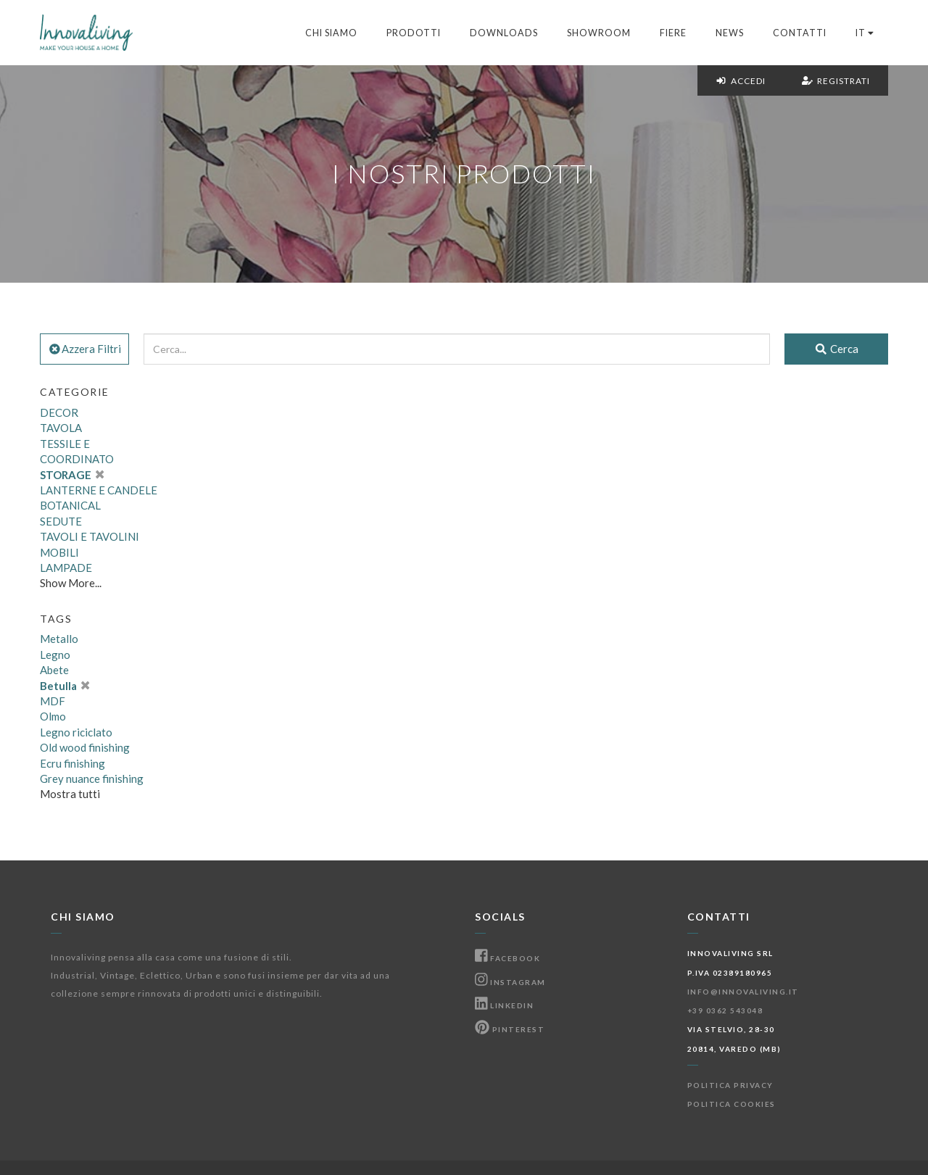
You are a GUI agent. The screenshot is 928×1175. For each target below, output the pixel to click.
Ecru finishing (72, 763)
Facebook (507, 958)
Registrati (836, 80)
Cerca (836, 348)
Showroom (599, 33)
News (730, 33)
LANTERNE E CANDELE (98, 490)
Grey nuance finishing (92, 778)
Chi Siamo (331, 33)
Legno (55, 654)
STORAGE (72, 474)
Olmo (53, 716)
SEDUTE (61, 521)
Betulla (64, 685)
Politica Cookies (731, 1104)
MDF (52, 700)
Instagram (510, 982)
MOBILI (59, 552)
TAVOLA (61, 427)
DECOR (59, 412)
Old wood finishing (85, 747)
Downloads (504, 33)
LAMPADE (66, 567)
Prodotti (413, 33)
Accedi (741, 80)
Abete (54, 669)
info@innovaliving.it (743, 991)
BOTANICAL (70, 505)
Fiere (673, 33)
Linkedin (504, 1005)
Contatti (799, 33)
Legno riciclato (76, 732)
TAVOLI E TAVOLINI (89, 536)
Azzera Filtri (84, 348)
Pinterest (509, 1029)
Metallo (59, 638)
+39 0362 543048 (725, 1010)
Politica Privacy (730, 1085)
